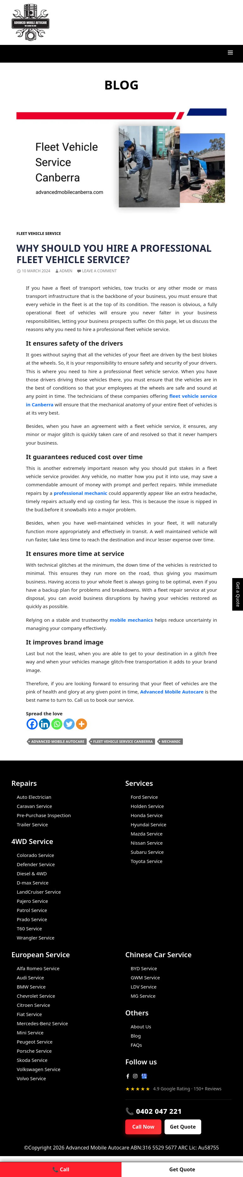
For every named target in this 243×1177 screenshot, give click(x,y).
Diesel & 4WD (32, 873)
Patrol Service (32, 910)
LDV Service (144, 986)
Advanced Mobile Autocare (57, 741)
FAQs (136, 1045)
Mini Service (30, 1032)
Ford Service (144, 797)
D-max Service (32, 882)
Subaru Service (147, 852)
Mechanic (171, 741)
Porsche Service (34, 1051)
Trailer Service (32, 824)
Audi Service (30, 977)
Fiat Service (29, 1014)
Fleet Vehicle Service (38, 233)
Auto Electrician (34, 797)
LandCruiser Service (39, 892)
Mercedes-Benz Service (42, 1023)
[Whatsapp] (56, 724)
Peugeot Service (35, 1041)
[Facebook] (32, 724)
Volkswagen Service (38, 1069)
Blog (136, 1035)
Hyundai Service (148, 824)
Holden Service (147, 806)
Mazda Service (147, 833)
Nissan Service (147, 843)
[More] (81, 724)
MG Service (143, 996)
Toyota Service (147, 861)
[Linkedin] (44, 724)
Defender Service (36, 864)
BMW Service (31, 986)
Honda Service (147, 815)
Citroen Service (33, 1005)
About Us (141, 1026)
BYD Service (144, 968)
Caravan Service (34, 806)
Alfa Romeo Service (38, 968)
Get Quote (184, 1127)
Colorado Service (35, 855)
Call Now (144, 1127)
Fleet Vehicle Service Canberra (123, 741)
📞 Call (60, 1169)
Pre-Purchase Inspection (44, 815)
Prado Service (32, 919)
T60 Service (29, 928)
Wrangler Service (35, 937)
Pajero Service (32, 901)
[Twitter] (69, 724)
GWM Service (145, 977)
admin (65, 271)
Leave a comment (99, 271)
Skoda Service (32, 1060)
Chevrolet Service (36, 996)
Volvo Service (31, 1078)
